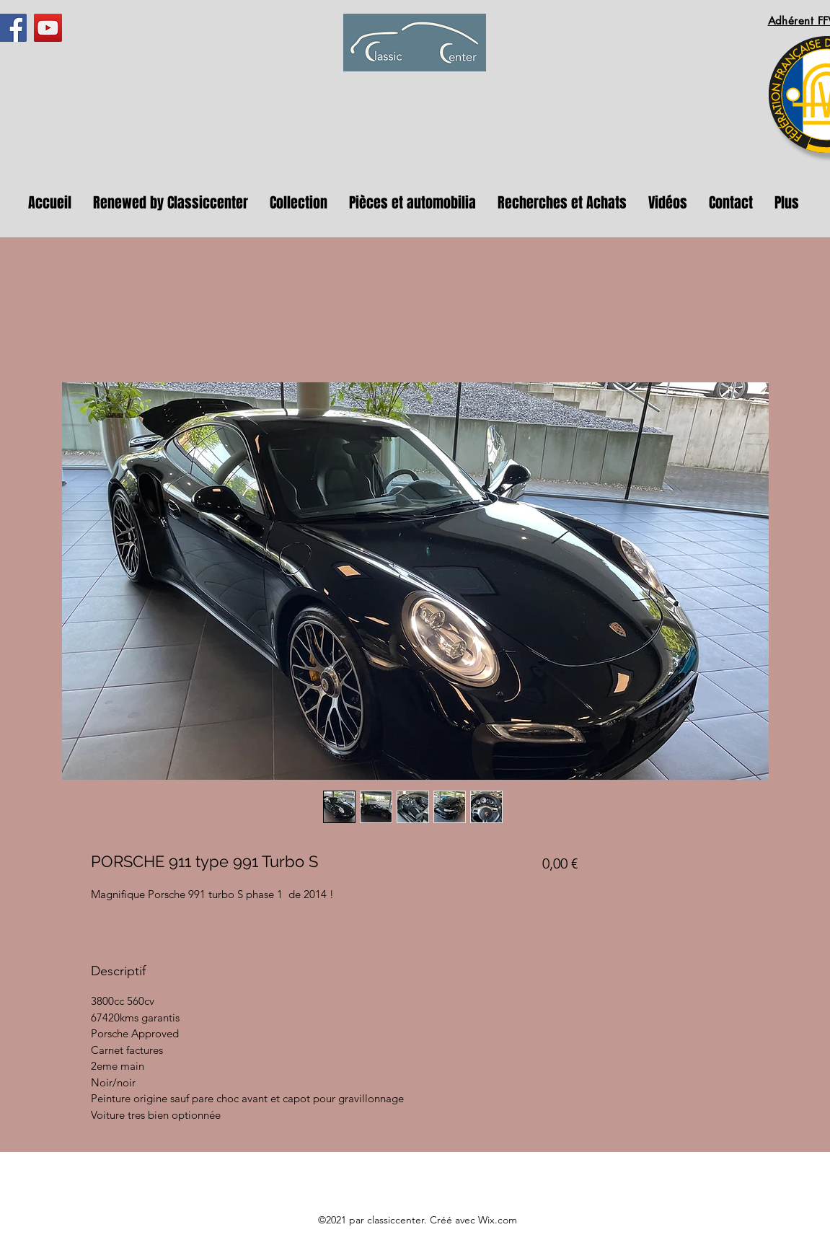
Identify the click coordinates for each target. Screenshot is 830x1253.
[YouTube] (48, 28)
